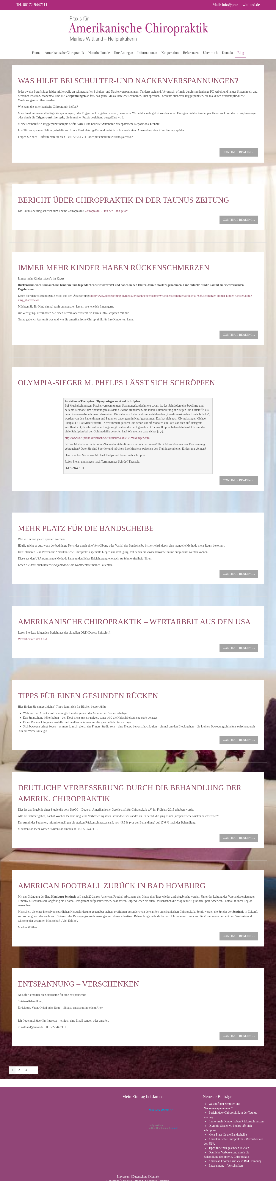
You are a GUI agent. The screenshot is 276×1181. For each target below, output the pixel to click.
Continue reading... (239, 152)
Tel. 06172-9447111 (31, 5)
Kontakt (154, 1174)
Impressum (123, 1174)
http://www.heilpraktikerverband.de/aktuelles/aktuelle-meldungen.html (108, 438)
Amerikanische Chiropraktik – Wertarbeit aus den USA (134, 621)
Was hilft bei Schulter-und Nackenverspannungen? (128, 80)
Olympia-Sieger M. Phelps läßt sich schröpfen (116, 382)
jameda (174, 1126)
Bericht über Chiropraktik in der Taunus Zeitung (123, 200)
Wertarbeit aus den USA (32, 639)
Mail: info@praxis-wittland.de (236, 5)
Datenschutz (139, 1174)
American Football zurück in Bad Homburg (111, 885)
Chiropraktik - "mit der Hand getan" (107, 211)
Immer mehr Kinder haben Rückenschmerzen (113, 267)
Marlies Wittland (161, 1108)
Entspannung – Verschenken (78, 984)
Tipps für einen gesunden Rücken (88, 696)
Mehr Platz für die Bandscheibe (86, 528)
